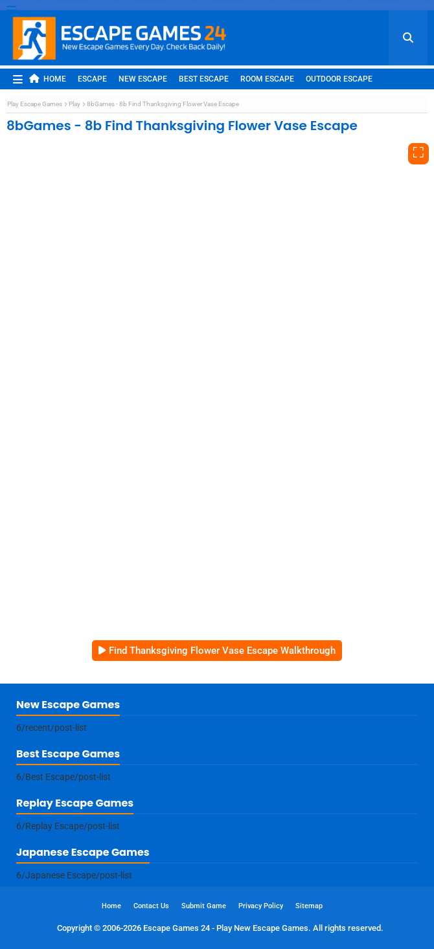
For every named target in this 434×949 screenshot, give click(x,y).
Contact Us (151, 906)
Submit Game (203, 906)
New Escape (143, 79)
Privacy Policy (260, 906)
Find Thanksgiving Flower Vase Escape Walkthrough (222, 650)
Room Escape (267, 79)
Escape (92, 79)
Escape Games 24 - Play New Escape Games (225, 928)
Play (74, 103)
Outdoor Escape (339, 79)
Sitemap (309, 906)
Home (47, 79)
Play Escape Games (34, 103)
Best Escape (204, 79)
